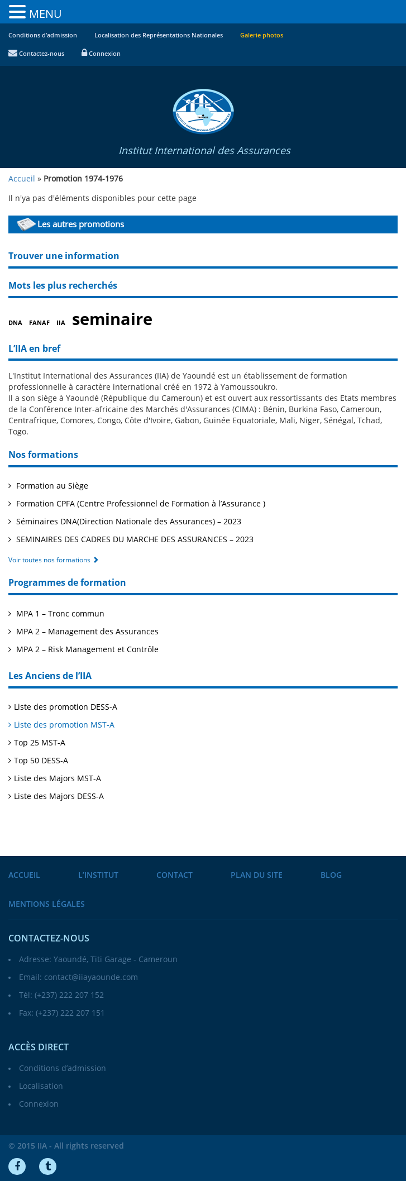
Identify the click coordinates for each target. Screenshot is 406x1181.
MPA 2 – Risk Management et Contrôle (86, 649)
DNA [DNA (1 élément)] (15, 323)
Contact (174, 875)
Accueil (24, 875)
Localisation (41, 1086)
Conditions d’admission (42, 35)
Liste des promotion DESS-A (65, 707)
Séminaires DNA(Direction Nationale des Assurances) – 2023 (127, 522)
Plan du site (257, 875)
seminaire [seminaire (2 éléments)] (112, 319)
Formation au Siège (51, 486)
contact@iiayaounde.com (91, 977)
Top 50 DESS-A (41, 761)
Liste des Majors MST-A (57, 778)
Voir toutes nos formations (53, 560)
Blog (331, 875)
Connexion (101, 54)
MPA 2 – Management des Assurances (86, 632)
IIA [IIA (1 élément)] (60, 323)
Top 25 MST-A (39, 743)
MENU (45, 14)
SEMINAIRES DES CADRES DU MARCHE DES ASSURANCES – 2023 (134, 539)
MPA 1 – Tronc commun (59, 614)
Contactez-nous (36, 54)
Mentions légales (46, 904)
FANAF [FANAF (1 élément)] (39, 323)
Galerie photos (261, 35)
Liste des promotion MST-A (64, 725)
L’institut (98, 875)
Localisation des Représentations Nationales (158, 35)
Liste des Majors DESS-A (59, 796)
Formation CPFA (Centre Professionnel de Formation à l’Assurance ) (139, 504)
